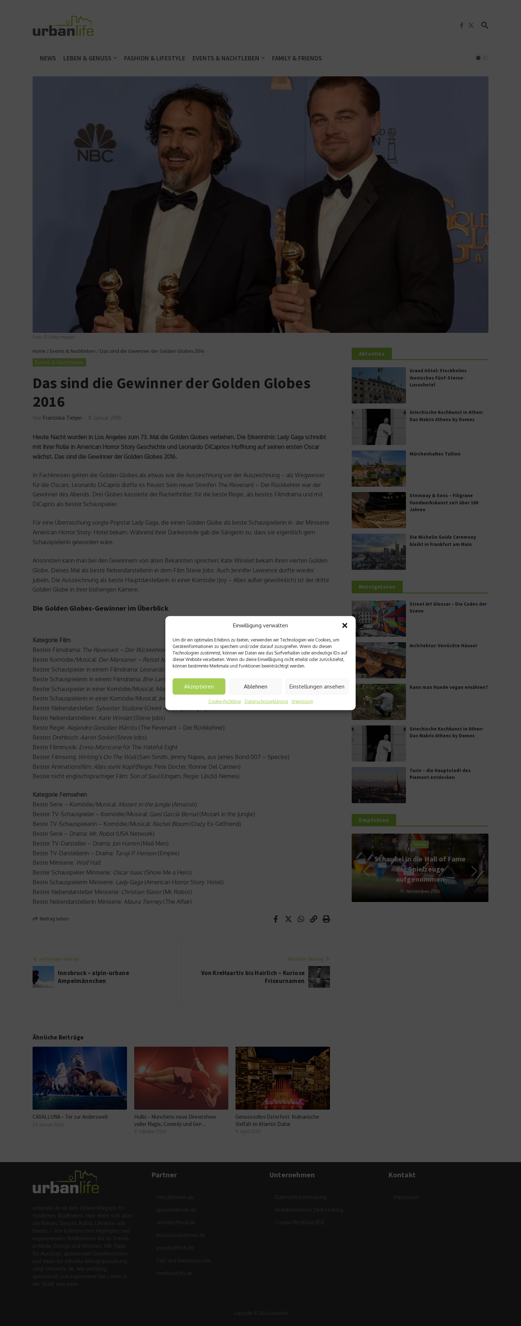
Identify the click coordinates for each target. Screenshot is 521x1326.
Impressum (302, 701)
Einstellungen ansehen (316, 686)
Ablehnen (255, 686)
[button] (344, 625)
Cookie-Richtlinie (224, 701)
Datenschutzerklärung (266, 701)
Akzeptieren (199, 686)
